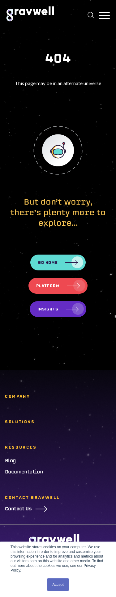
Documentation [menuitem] (24, 471)
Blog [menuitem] (10, 460)
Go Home (48, 262)
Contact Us (26, 508)
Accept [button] (58, 584)
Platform (48, 285)
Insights (48, 309)
